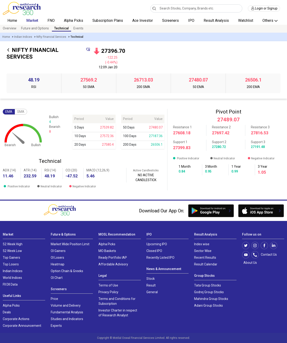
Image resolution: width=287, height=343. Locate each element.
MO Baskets (107, 251)
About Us (249, 262)
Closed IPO (154, 251)
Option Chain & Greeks (67, 271)
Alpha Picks (73, 20)
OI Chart (57, 278)
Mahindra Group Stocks (211, 299)
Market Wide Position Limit (70, 244)
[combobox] (196, 8)
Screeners (170, 20)
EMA (8, 111)
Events (78, 28)
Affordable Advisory (113, 264)
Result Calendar (205, 264)
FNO (51, 20)
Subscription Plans (107, 20)
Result (151, 285)
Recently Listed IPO (160, 257)
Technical (61, 28)
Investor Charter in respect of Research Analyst (117, 312)
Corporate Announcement (22, 325)
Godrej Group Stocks (209, 292)
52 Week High (12, 244)
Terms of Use (108, 285)
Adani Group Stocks (208, 305)
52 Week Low (12, 251)
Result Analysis (216, 20)
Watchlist (245, 20)
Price (54, 299)
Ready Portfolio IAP (112, 257)
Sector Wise (202, 251)
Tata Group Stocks (207, 285)
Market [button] (32, 20)
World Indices (12, 278)
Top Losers (11, 264)
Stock (150, 278)
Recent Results (205, 257)
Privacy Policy (108, 292)
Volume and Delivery (66, 305)
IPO (191, 20)
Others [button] (268, 20)
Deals (7, 312)
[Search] (154, 8)
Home (12, 20)
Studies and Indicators (67, 319)
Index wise (201, 244)
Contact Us (266, 254)
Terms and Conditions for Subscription (117, 301)
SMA (20, 111)
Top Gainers (11, 257)
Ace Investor (142, 20)
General (152, 292)
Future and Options (35, 28)
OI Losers (57, 257)
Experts (56, 325)
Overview (9, 28)
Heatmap (57, 264)
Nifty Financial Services (51, 36)
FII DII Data (10, 284)
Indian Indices (23, 36)
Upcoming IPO (156, 244)
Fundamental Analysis (67, 312)
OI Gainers (58, 251)
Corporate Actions (16, 319)
